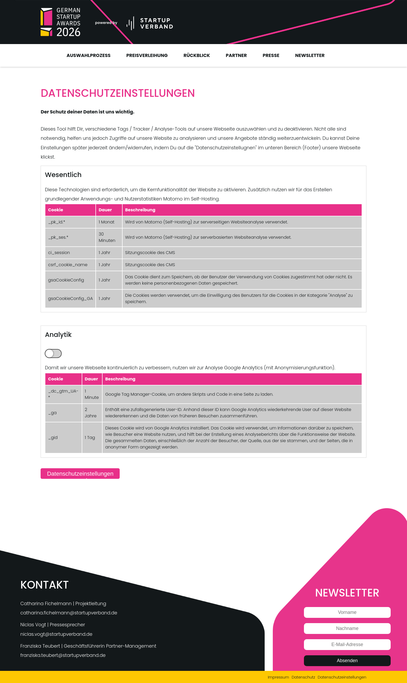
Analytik (53, 353)
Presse (271, 55)
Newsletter (310, 55)
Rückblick (196, 55)
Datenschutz (303, 677)
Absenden (347, 660)
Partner (236, 55)
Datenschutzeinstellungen (342, 677)
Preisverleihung (147, 55)
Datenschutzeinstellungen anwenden (80, 474)
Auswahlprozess (88, 55)
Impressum (278, 677)
